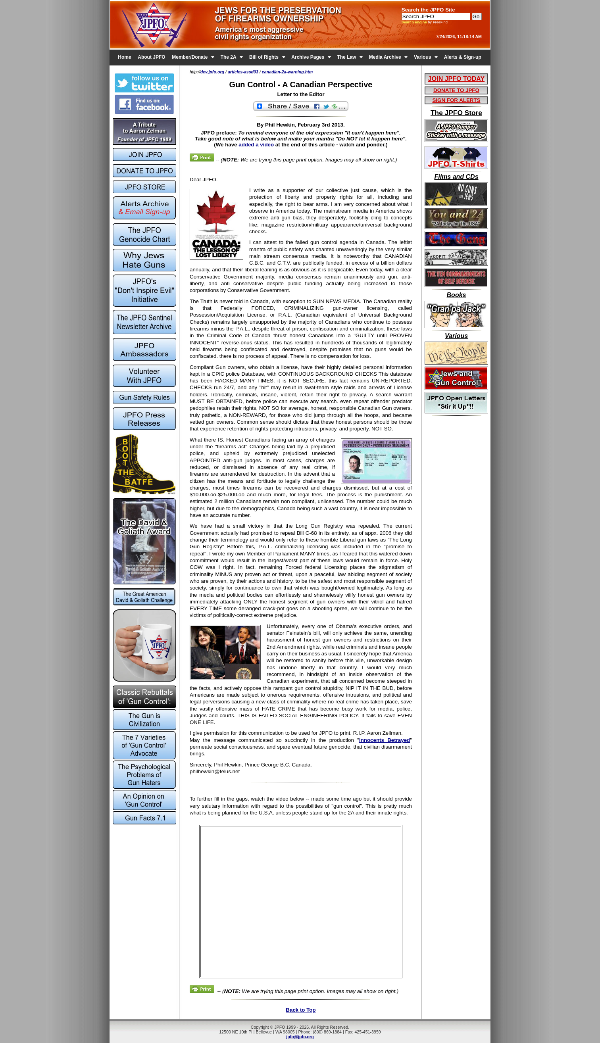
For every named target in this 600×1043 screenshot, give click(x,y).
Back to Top (300, 1010)
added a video (256, 145)
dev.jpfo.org (212, 71)
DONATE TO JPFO (456, 90)
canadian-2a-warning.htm (287, 71)
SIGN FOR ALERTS (457, 100)
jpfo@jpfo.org (300, 1036)
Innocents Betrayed (384, 740)
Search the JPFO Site (428, 10)
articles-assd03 (243, 71)
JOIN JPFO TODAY (456, 78)
